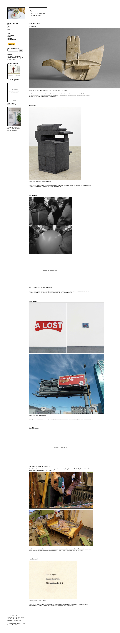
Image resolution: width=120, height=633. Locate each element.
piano (89, 548)
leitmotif (31, 95)
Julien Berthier (33, 301)
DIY (76, 548)
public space (67, 95)
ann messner (58, 291)
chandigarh (59, 93)
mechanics (88, 185)
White (8, 25)
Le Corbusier (33, 26)
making (36, 605)
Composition (41, 548)
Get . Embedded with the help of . (15, 58)
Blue (8, 29)
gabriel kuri (73, 185)
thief (82, 419)
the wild (47, 292)
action (52, 291)
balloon (64, 291)
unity (39, 96)
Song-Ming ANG (34, 428)
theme (35, 96)
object (40, 605)
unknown (43, 96)
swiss (83, 95)
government (76, 93)
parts (86, 548)
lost (70, 419)
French (68, 93)
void (48, 186)
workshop (72, 550)
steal (76, 419)
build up (61, 548)
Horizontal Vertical (13, 48)
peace (50, 95)
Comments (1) (87, 419)
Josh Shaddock (33, 559)
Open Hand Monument (43, 90)
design (64, 93)
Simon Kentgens (11, 617)
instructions (82, 604)
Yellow (9, 26)
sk (30, 419)
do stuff (68, 604)
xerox (51, 186)
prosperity (55, 95)
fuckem (76, 604)
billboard (58, 419)
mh (31, 93)
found (72, 604)
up (59, 292)
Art (54, 419)
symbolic (31, 96)
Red (8, 28)
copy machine (61, 185)
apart (56, 548)
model (35, 95)
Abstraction (41, 93)
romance (73, 95)
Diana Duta (13, 618)
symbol (87, 95)
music (82, 548)
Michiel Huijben (21, 617)
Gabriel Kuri (32, 105)
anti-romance (58, 604)
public (72, 419)
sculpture (79, 95)
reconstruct (34, 550)
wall (47, 96)
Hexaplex (11, 624)
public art (61, 95)
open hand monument (43, 95)
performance (73, 291)
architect (53, 93)
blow (68, 291)
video (62, 292)
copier (55, 185)
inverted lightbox (80, 185)
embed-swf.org (11, 59)
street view (42, 292)
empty (67, 185)
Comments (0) (52, 96)
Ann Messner (33, 195)
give (72, 93)
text (40, 186)
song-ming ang (52, 550)
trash (51, 292)
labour (79, 548)
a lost (52, 419)
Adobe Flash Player (15, 56)
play (30, 550)
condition (65, 548)
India (81, 93)
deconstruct (72, 548)
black (52, 185)
